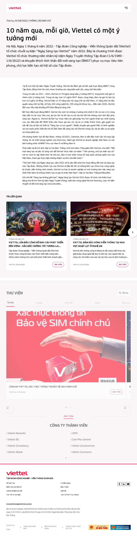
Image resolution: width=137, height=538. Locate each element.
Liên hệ (63, 491)
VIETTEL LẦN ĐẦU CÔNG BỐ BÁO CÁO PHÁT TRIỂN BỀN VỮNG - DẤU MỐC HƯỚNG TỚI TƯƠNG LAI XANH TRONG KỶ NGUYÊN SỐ (36, 244)
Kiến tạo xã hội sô (14, 487)
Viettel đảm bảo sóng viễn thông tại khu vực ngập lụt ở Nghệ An (99, 244)
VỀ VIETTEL (10, 483)
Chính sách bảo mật (29, 527)
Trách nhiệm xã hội (14, 491)
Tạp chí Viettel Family (70, 495)
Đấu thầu (65, 487)
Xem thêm (58, 264)
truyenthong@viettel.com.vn (19, 504)
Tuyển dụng (66, 483)
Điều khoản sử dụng (50, 527)
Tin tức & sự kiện (13, 495)
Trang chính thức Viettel (73, 527)
